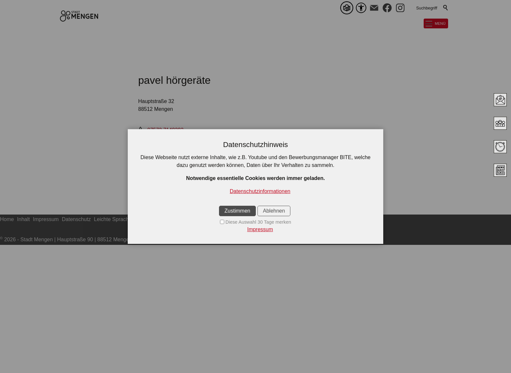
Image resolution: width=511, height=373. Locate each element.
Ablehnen (274, 211)
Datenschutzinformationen (260, 191)
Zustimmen (237, 211)
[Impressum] (255, 229)
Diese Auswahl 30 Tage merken (258, 222)
